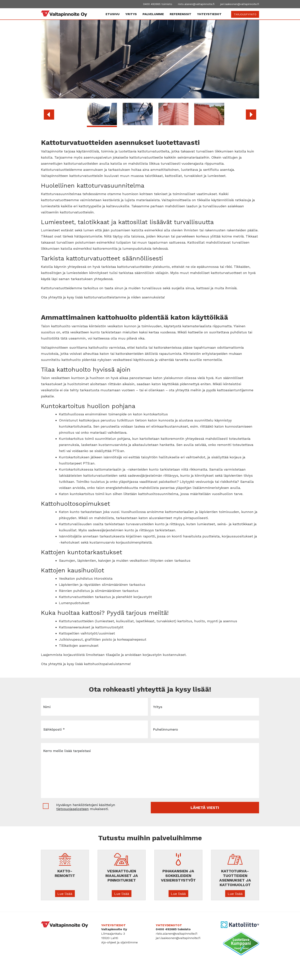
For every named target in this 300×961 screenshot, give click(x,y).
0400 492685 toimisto (157, 4)
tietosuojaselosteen (72, 809)
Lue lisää (64, 894)
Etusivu (113, 14)
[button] (49, 114)
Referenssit (180, 14)
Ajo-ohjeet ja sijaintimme (119, 942)
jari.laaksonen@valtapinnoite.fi (239, 4)
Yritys (131, 14)
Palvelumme (153, 14)
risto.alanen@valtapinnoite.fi (196, 4)
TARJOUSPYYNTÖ (245, 14)
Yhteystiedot (209, 14)
